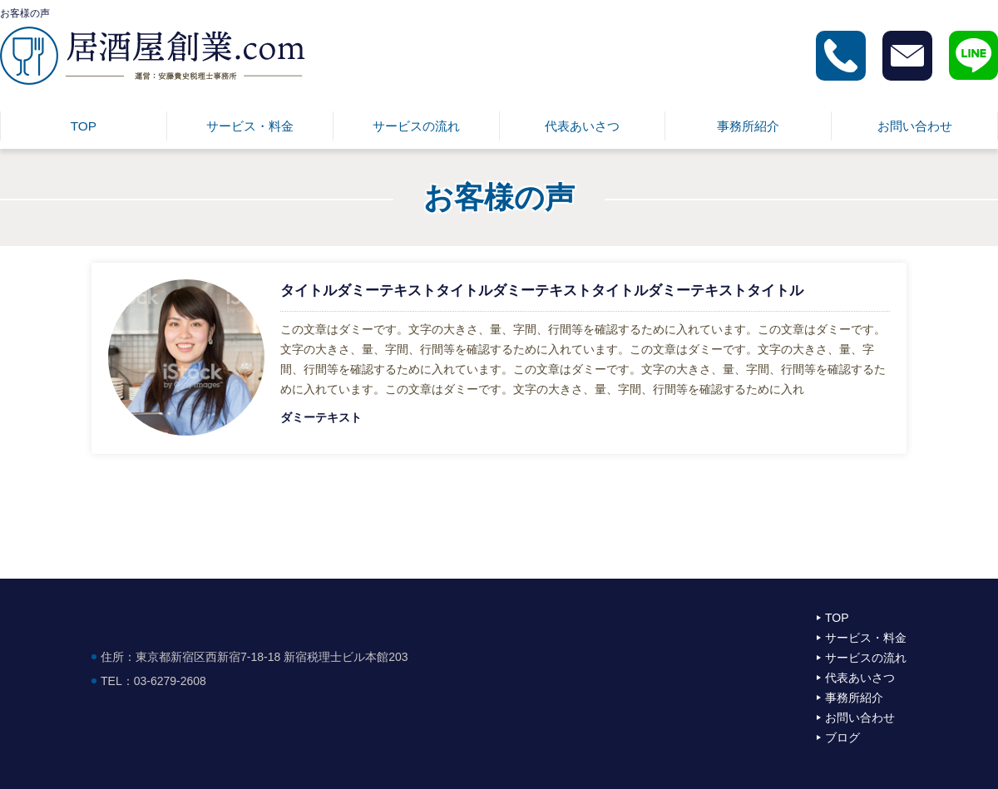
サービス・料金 (250, 126)
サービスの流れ (416, 126)
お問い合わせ (914, 126)
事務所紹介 (748, 126)
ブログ (842, 737)
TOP (83, 126)
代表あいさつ (582, 126)
